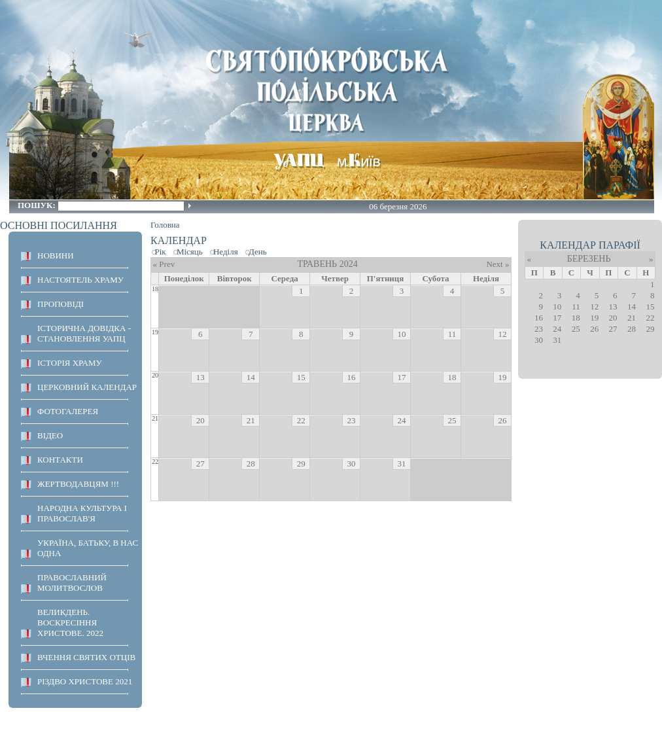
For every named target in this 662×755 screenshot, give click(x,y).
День (258, 251)
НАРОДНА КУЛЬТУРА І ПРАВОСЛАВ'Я (82, 513)
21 (155, 418)
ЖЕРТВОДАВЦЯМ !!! (78, 484)
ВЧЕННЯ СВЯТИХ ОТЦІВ (86, 657)
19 (155, 332)
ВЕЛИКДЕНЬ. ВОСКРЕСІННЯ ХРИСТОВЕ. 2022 (70, 622)
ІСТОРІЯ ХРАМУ (69, 363)
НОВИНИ (55, 255)
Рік (160, 251)
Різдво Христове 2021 (84, 681)
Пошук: (38, 205)
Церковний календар (87, 387)
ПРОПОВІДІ (60, 304)
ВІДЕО (50, 435)
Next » (497, 264)
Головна (165, 225)
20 (155, 375)
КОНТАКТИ (60, 460)
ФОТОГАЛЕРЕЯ (67, 411)
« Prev (164, 264)
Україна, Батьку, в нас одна (87, 548)
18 (155, 288)
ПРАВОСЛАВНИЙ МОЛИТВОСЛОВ (72, 582)
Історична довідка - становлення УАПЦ (84, 333)
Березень (589, 259)
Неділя (225, 251)
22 (155, 461)
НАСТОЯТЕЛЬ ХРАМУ (80, 280)
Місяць (190, 251)
